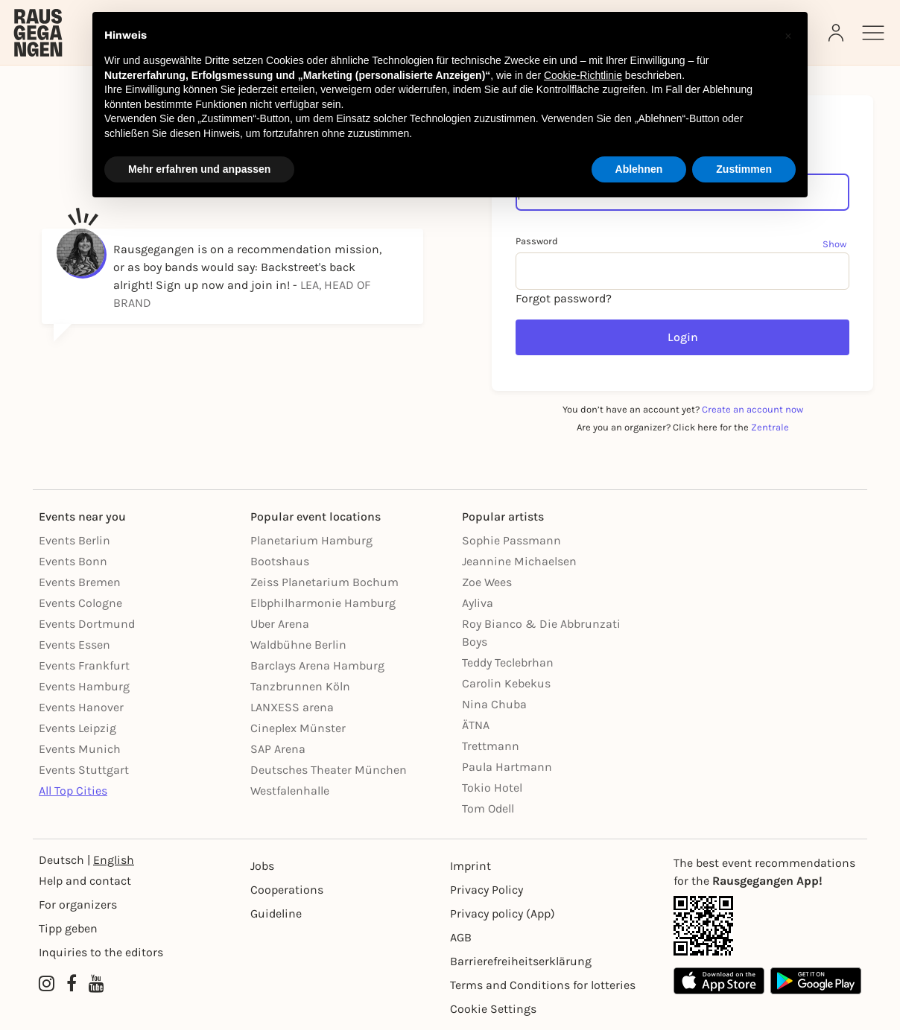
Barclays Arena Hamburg (317, 665)
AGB (461, 937)
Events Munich (80, 749)
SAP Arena (277, 749)
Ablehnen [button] (639, 169)
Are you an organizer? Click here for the (683, 427)
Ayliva (477, 603)
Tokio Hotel (492, 788)
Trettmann (490, 746)
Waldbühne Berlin (298, 645)
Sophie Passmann (511, 540)
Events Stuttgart (84, 770)
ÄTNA (475, 725)
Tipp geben (68, 928)
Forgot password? (564, 298)
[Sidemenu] (873, 33)
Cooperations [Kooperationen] (286, 890)
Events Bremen (80, 582)
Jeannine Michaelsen (519, 561)
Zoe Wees (487, 582)
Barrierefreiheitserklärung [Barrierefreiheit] (521, 961)
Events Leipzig (77, 728)
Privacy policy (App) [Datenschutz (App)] (502, 913)
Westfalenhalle (289, 790)
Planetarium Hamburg (311, 540)
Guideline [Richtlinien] (276, 913)
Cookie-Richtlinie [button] (583, 75)
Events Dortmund (87, 624)
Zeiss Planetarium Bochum (324, 582)
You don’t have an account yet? (682, 409)
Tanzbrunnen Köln (300, 686)
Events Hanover (81, 707)
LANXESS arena (292, 707)
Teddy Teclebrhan (508, 662)
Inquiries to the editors (101, 952)
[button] (788, 36)
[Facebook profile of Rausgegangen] (71, 983)
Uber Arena (279, 624)
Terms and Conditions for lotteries (543, 985)
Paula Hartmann (507, 767)
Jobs (262, 866)
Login (683, 337)
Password (537, 241)
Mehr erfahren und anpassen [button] (199, 169)
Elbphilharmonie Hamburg (323, 603)
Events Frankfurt (84, 665)
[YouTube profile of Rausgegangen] (96, 983)
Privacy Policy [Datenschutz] (486, 890)
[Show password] (836, 243)
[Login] (837, 33)
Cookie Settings (493, 1009)
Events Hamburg (84, 686)
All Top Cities (73, 790)
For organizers (78, 904)
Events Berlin (74, 540)
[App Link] (767, 926)
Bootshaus (279, 561)
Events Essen (74, 645)
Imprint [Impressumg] (470, 866)
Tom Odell (488, 808)
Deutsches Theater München (328, 770)
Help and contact (85, 881)
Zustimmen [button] (744, 169)
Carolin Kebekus (506, 683)
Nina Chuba (494, 704)
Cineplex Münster (298, 728)
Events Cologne (80, 603)
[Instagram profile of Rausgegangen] (46, 983)
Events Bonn (73, 561)
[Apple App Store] (719, 980)
